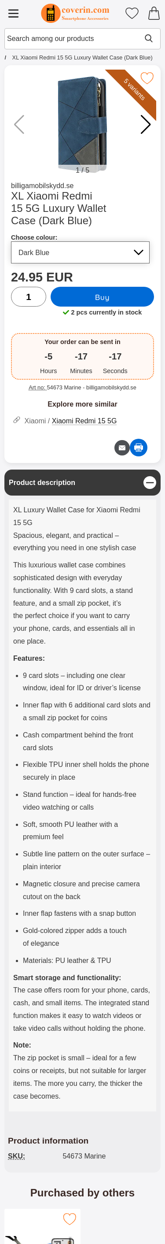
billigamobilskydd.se (42, 185)
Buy (102, 297)
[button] (146, 124)
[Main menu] (13, 13)
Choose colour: (34, 237)
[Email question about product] (122, 447)
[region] (82, 483)
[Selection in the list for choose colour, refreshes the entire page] (80, 252)
